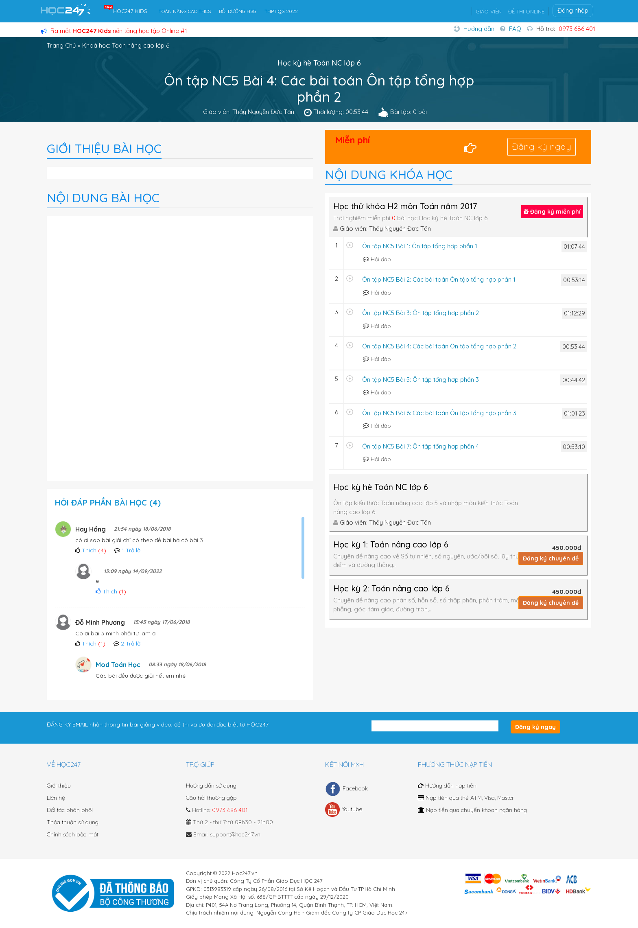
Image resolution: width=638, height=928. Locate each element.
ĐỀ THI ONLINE (526, 11)
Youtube (343, 809)
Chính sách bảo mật (72, 834)
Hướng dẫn (478, 29)
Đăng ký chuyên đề (551, 558)
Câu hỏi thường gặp (211, 797)
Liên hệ (56, 797)
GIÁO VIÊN (489, 11)
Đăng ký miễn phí (552, 211)
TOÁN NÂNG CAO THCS (185, 11)
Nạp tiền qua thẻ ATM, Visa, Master (466, 797)
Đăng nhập (572, 10)
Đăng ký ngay (541, 146)
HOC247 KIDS (130, 11)
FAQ (515, 29)
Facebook (346, 788)
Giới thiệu (59, 785)
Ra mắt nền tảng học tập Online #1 (114, 31)
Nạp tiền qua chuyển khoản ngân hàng (472, 810)
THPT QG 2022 (281, 11)
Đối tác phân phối (70, 810)
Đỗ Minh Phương (100, 622)
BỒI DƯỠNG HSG (237, 11)
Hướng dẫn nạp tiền (447, 785)
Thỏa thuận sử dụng (72, 822)
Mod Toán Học (118, 665)
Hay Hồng (90, 529)
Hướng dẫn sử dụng (211, 785)
